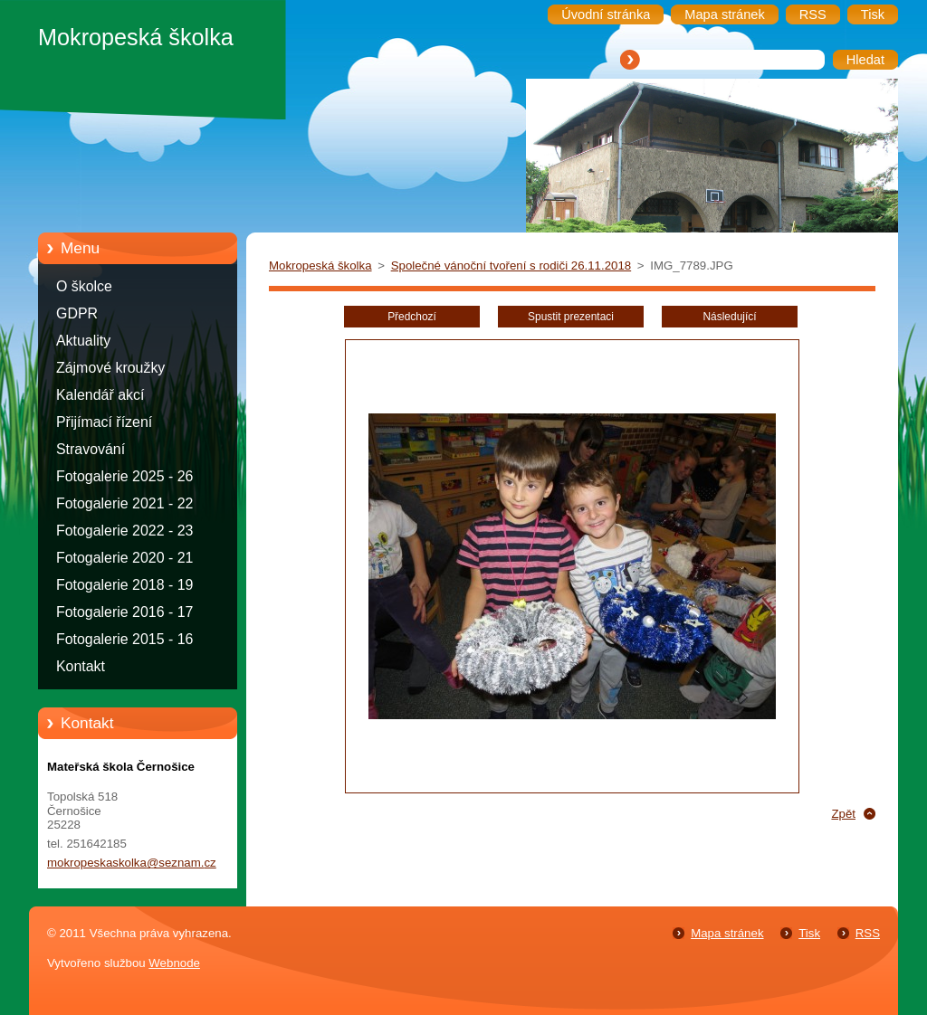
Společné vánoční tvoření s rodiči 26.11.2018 (511, 265)
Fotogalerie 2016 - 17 (124, 612)
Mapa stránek (727, 933)
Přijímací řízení (104, 422)
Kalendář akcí (100, 395)
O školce (84, 286)
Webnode (174, 963)
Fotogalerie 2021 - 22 (124, 503)
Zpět (843, 814)
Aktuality (83, 340)
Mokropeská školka (320, 265)
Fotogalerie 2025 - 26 (124, 476)
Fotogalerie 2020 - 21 (124, 557)
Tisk (809, 933)
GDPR (77, 313)
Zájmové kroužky (110, 367)
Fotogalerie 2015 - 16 (124, 639)
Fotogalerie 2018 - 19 (124, 585)
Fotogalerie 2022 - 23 (124, 530)
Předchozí (411, 316)
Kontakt (80, 666)
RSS (867, 933)
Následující (729, 316)
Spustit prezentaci (571, 316)
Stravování (90, 449)
